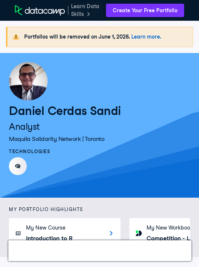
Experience (92, 250)
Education (134, 250)
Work (24, 250)
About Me (173, 250)
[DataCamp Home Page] (40, 10)
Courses (54, 250)
